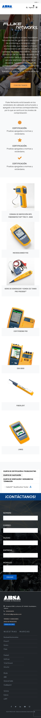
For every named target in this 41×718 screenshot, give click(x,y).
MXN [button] (36, 2)
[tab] (20, 471)
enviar (10, 577)
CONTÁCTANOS (20, 85)
